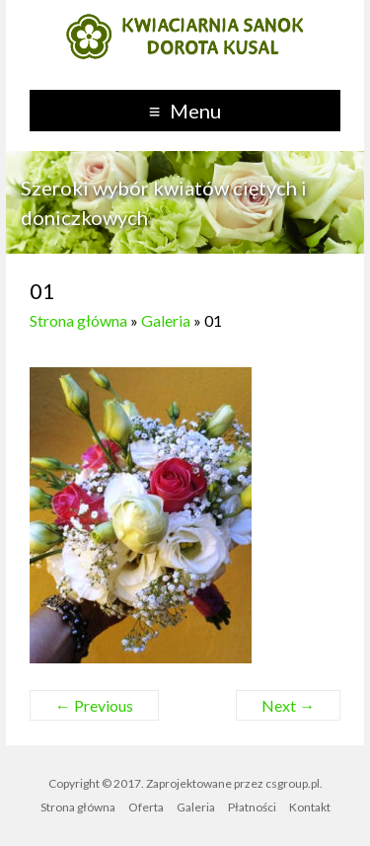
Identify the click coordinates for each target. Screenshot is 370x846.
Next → (288, 705)
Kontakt (310, 807)
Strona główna (78, 320)
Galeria (165, 320)
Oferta (146, 807)
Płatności (252, 807)
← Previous (94, 705)
